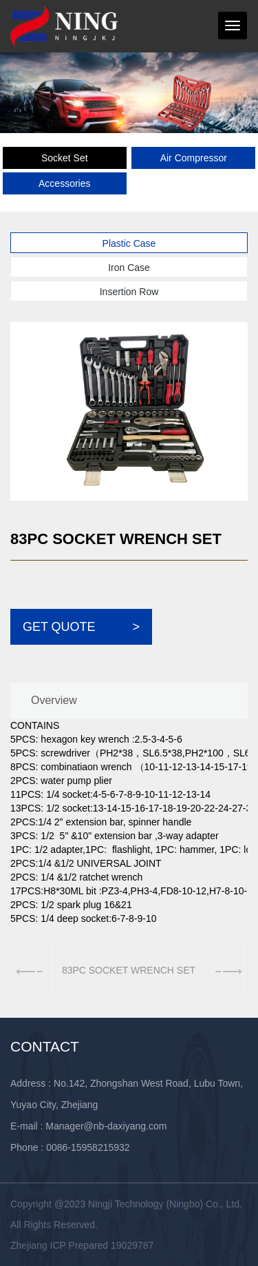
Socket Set (64, 157)
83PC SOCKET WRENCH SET (128, 970)
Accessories (64, 183)
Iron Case (129, 267)
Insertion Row (129, 291)
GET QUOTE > (81, 627)
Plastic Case (129, 243)
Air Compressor (193, 157)
